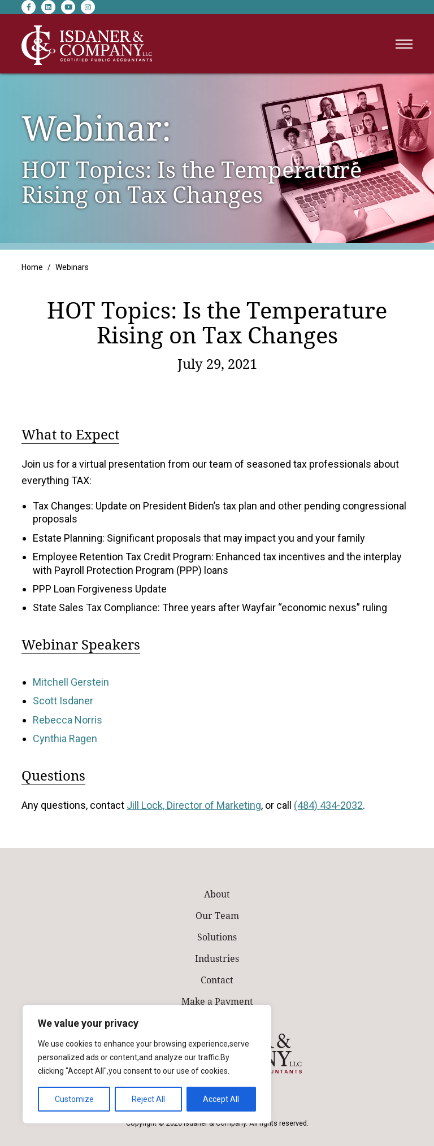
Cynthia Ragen (65, 738)
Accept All (221, 1099)
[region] (147, 1064)
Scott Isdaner (63, 701)
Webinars (72, 267)
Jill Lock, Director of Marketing (194, 805)
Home (32, 267)
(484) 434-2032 (328, 805)
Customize (74, 1099)
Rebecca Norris (67, 720)
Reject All (148, 1099)
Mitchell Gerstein (71, 682)
